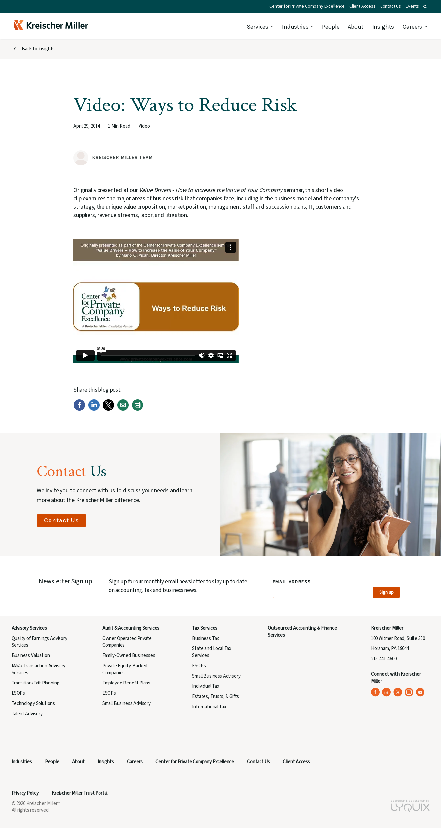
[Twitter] (108, 409)
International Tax (209, 706)
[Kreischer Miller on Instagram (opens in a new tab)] (409, 692)
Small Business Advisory (126, 703)
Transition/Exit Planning (36, 683)
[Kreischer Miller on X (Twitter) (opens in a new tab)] (397, 692)
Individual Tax (205, 686)
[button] (425, 7)
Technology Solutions (33, 703)
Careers (412, 26)
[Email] (123, 409)
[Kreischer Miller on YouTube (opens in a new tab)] (420, 692)
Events (412, 6)
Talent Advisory (27, 713)
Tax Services (204, 628)
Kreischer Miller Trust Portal (79, 793)
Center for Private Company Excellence (307, 6)
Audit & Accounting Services (130, 628)
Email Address (292, 582)
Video (144, 126)
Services (257, 26)
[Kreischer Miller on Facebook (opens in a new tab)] (375, 692)
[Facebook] (79, 409)
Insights (383, 26)
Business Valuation (31, 655)
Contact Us (390, 6)
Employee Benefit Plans (126, 683)
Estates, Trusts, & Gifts (215, 696)
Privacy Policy (25, 793)
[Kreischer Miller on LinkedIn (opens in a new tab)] (386, 692)
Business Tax (205, 638)
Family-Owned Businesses (128, 655)
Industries (295, 26)
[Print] (137, 409)
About (355, 26)
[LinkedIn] (94, 409)
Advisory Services (29, 628)
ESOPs (18, 693)
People (330, 26)
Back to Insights (38, 48)
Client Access (362, 6)
